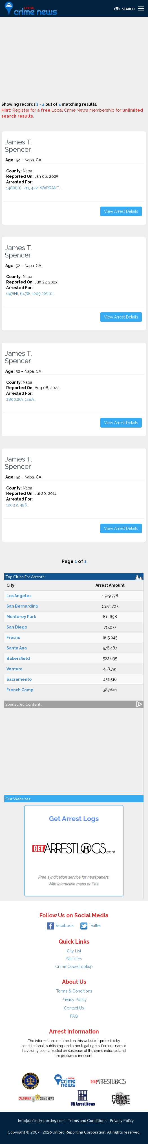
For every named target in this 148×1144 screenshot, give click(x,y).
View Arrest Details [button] (121, 211)
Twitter (90, 925)
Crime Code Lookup (74, 966)
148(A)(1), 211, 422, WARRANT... (33, 188)
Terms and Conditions (87, 1120)
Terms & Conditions (74, 991)
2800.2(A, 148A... (21, 399)
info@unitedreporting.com (41, 1120)
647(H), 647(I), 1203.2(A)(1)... (30, 293)
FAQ (74, 1016)
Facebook (60, 925)
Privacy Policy (74, 999)
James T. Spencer (18, 145)
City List (74, 951)
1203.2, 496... (18, 505)
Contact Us (74, 1008)
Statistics (74, 959)
